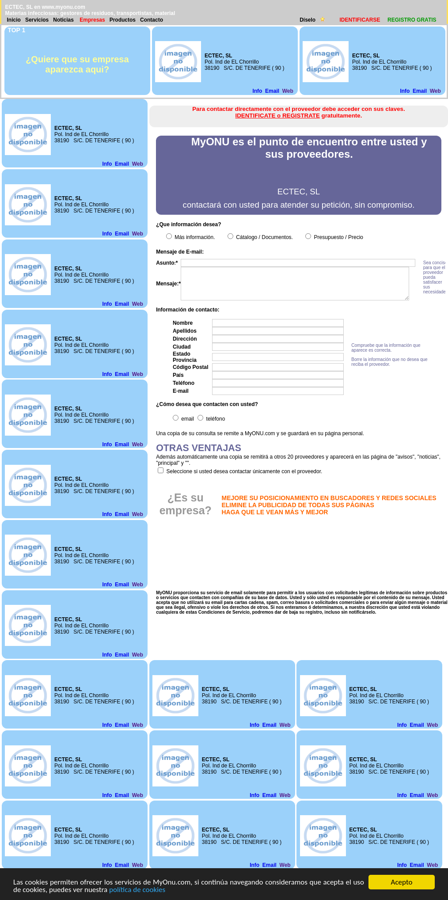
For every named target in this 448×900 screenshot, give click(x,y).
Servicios (37, 20)
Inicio (14, 20)
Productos (123, 20)
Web (287, 91)
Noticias (63, 20)
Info (257, 91)
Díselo (308, 20)
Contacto (151, 20)
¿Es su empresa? (185, 503)
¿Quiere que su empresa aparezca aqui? (77, 64)
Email (272, 91)
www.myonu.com (63, 7)
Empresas (92, 20)
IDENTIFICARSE (359, 20)
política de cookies (137, 890)
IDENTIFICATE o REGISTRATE (277, 115)
